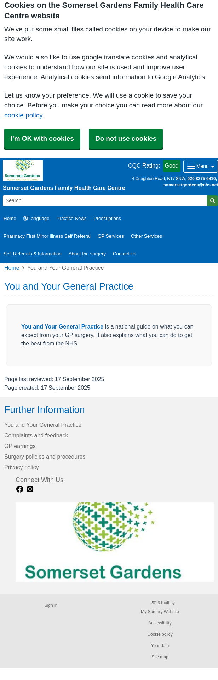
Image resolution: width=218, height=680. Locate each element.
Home (11, 268)
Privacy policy (21, 467)
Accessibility (159, 623)
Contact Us (124, 253)
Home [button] (10, 218)
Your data (160, 645)
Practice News (72, 218)
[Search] (105, 200)
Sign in (51, 605)
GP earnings (20, 446)
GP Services (111, 236)
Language (36, 218)
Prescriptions (107, 218)
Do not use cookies (125, 138)
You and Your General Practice (62, 327)
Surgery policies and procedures (44, 457)
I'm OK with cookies (42, 138)
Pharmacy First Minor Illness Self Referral (47, 236)
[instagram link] (30, 489)
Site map (159, 657)
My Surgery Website (160, 611)
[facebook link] (20, 489)
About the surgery (87, 253)
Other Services (146, 236)
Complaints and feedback (36, 435)
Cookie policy (159, 634)
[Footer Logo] (115, 542)
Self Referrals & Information (33, 253)
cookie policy (23, 115)
